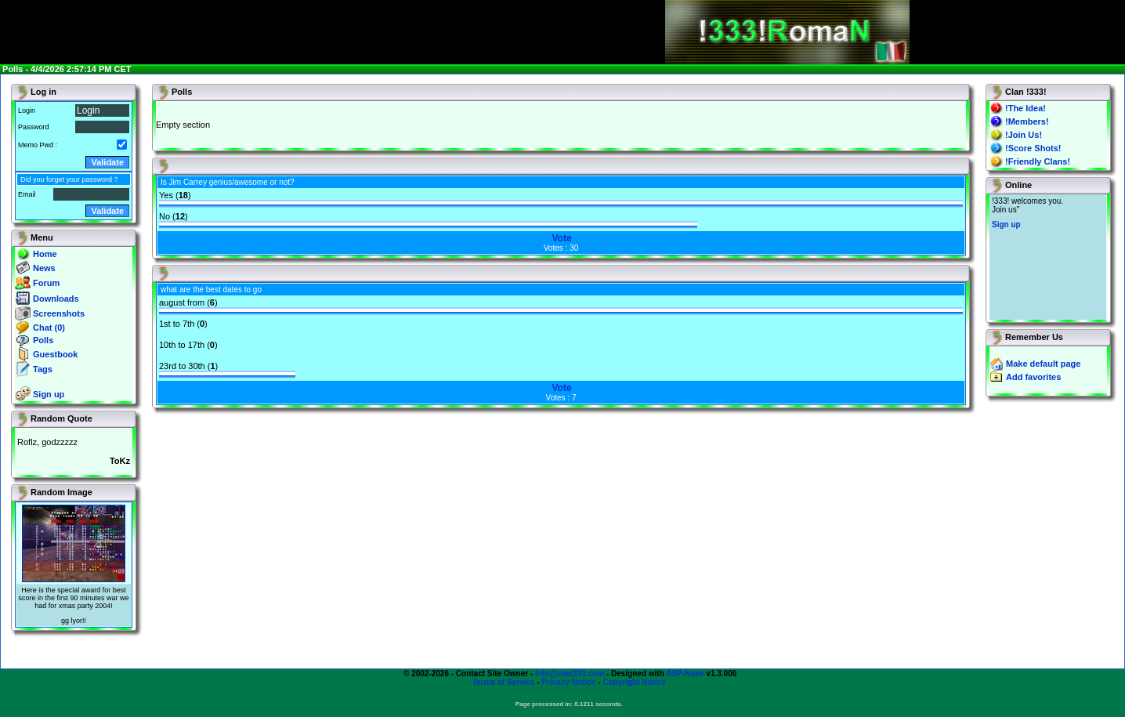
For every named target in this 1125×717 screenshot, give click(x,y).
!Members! (1027, 121)
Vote (561, 238)
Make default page (1043, 363)
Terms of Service (503, 682)
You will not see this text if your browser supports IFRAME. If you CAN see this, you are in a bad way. (1047, 257)
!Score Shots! (1033, 148)
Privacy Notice (568, 682)
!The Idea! (1025, 108)
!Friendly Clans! (1037, 161)
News (44, 268)
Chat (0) (49, 327)
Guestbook (55, 354)
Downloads (56, 298)
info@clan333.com (569, 673)
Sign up (48, 394)
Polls (43, 340)
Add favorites (1033, 377)
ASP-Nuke (685, 673)
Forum (46, 283)
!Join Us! (1023, 134)
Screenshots (59, 313)
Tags (42, 369)
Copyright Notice (634, 682)
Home (45, 254)
